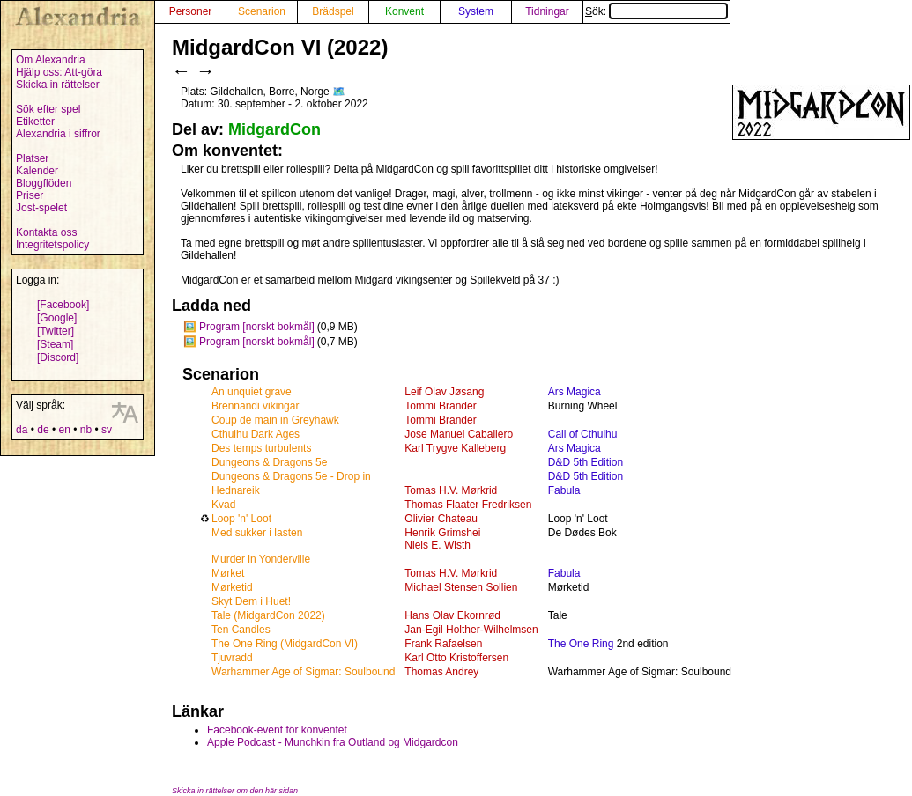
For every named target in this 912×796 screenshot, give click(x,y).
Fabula (564, 490)
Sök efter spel (48, 109)
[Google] (57, 318)
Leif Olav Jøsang (444, 392)
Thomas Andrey (441, 672)
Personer (190, 11)
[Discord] (57, 357)
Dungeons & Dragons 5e (269, 462)
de (42, 430)
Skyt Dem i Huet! (251, 601)
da (21, 430)
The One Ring (581, 644)
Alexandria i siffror (58, 134)
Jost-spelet (41, 208)
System (475, 11)
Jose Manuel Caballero (458, 434)
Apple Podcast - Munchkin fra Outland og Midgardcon (332, 742)
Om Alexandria (50, 60)
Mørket (227, 573)
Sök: (656, 11)
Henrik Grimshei (442, 533)
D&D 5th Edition (585, 462)
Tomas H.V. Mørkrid (450, 490)
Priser (29, 195)
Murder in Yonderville (260, 559)
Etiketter (35, 121)
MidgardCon (274, 129)
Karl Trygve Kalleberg (455, 448)
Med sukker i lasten (256, 533)
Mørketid (232, 587)
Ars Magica (574, 392)
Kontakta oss (46, 232)
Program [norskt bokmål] (257, 327)
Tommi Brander (440, 406)
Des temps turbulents (261, 448)
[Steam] (55, 344)
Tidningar (547, 11)
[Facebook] (63, 304)
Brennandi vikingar (255, 406)
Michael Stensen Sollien (460, 587)
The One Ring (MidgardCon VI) (284, 644)
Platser (32, 158)
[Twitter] (55, 331)
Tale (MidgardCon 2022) (268, 615)
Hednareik (235, 490)
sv (106, 430)
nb (86, 430)
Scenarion (261, 11)
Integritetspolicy (52, 245)
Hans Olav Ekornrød (452, 615)
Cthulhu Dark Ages (255, 434)
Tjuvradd (232, 658)
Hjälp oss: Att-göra (59, 72)
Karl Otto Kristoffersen (456, 658)
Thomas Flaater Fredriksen (467, 504)
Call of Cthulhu (583, 434)
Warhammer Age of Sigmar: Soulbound (303, 672)
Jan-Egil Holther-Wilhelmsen (471, 629)
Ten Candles (241, 629)
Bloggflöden (43, 183)
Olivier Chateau (441, 518)
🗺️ (338, 91)
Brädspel (332, 11)
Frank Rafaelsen (443, 644)
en (64, 430)
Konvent (404, 11)
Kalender (37, 171)
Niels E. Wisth (437, 545)
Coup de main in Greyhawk (275, 420)
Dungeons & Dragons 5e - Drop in (291, 476)
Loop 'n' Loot (241, 518)
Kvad (223, 504)
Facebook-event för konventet (277, 730)
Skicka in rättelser (58, 84)
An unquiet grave (251, 392)
